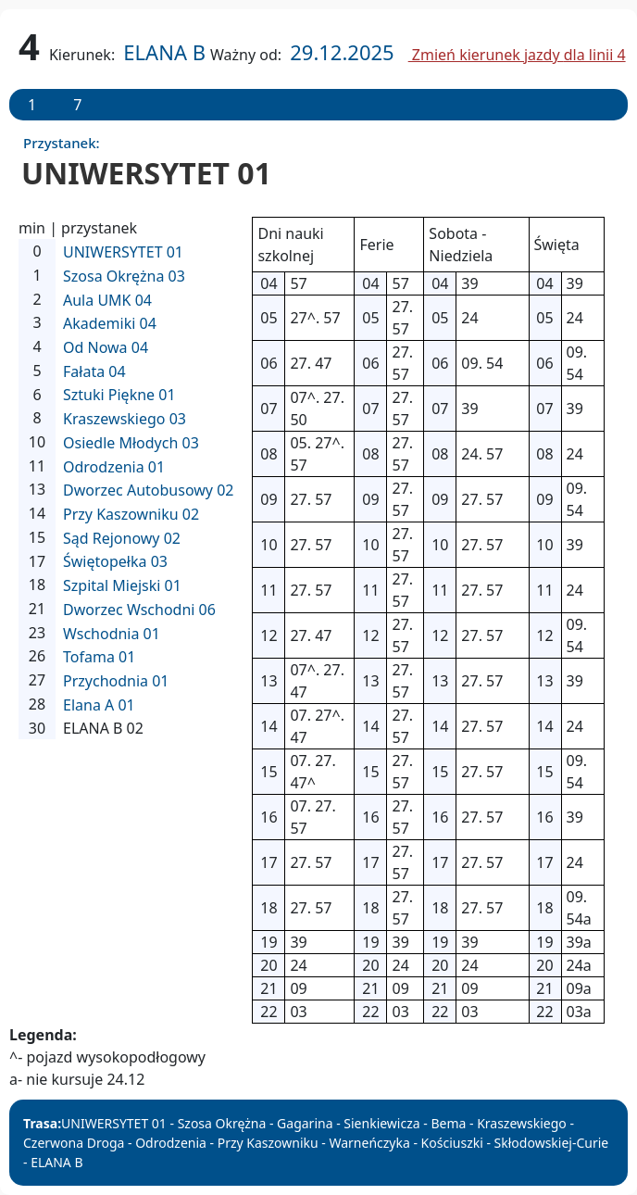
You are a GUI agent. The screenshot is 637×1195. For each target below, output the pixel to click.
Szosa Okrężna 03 (124, 276)
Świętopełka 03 (115, 561)
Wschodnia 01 (111, 633)
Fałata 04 (94, 371)
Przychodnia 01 (116, 681)
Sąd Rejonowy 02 (122, 538)
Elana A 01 (99, 705)
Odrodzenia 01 (114, 467)
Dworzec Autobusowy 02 (148, 490)
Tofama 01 (99, 657)
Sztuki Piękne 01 (119, 394)
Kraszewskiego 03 (124, 419)
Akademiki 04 (109, 323)
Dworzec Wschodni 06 (139, 609)
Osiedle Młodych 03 (131, 443)
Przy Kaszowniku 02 (131, 514)
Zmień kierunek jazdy (517, 54)
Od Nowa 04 (105, 347)
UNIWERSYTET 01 (123, 252)
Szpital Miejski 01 (122, 585)
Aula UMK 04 (107, 300)
